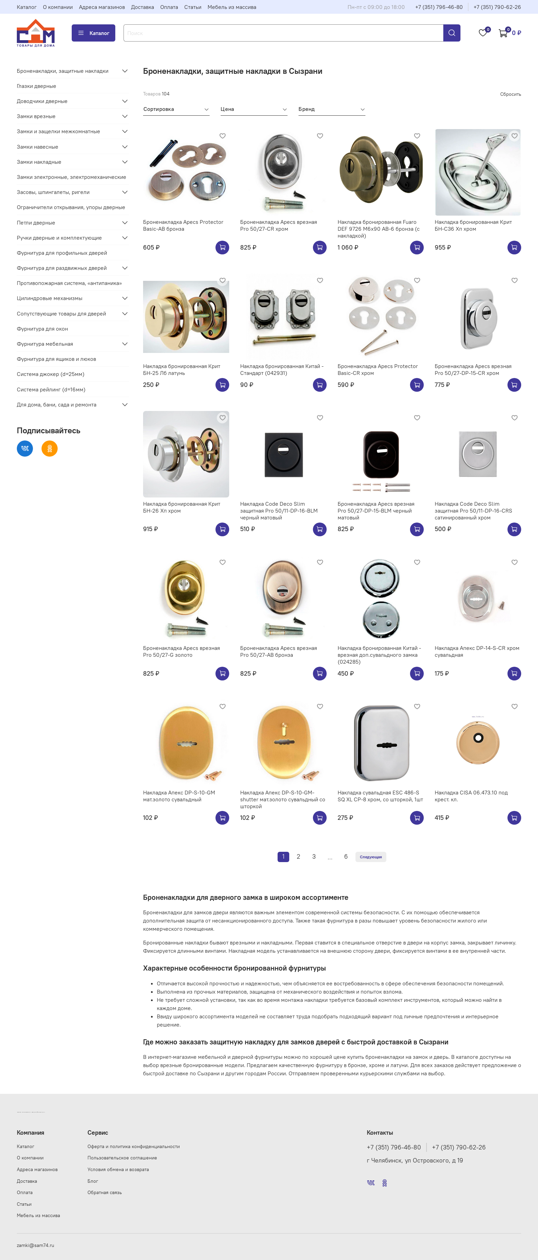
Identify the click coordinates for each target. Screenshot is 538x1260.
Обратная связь (104, 1192)
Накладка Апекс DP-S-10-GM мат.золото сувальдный (179, 796)
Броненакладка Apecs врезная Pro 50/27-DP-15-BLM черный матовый (376, 510)
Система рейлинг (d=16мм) (51, 389)
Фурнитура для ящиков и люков (56, 358)
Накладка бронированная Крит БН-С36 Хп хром (473, 225)
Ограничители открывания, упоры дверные (71, 207)
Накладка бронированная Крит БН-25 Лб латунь (181, 369)
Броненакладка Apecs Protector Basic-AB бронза (183, 225)
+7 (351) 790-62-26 (497, 6)
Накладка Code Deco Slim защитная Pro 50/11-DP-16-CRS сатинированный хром (473, 510)
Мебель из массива (232, 6)
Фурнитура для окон (42, 328)
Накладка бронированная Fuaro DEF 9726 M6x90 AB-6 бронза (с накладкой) (379, 228)
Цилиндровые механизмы (49, 298)
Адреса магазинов (102, 6)
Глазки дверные (36, 85)
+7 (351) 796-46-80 (439, 6)
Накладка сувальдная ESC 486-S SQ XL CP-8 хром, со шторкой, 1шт (380, 796)
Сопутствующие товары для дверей (61, 313)
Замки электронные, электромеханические (71, 176)
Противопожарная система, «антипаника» (69, 282)
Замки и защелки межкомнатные (58, 131)
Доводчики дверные (42, 101)
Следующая (371, 856)
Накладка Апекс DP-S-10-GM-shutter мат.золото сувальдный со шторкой (282, 799)
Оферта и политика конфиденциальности (133, 1146)
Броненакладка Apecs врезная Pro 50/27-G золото (181, 651)
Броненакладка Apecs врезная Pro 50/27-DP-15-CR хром (473, 369)
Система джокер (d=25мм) (50, 373)
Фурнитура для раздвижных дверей (62, 267)
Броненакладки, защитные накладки (62, 70)
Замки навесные (37, 146)
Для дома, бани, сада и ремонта (56, 404)
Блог (92, 1181)
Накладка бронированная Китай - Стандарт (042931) (282, 369)
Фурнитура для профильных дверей (62, 252)
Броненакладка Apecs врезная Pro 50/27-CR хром (278, 225)
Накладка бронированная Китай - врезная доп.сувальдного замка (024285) (379, 654)
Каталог (27, 6)
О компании (58, 6)
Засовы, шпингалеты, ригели (53, 191)
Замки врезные (36, 116)
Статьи (192, 6)
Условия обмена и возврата (118, 1169)
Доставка (142, 6)
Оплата (169, 6)
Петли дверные (36, 222)
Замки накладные (39, 161)
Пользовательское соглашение (122, 1158)
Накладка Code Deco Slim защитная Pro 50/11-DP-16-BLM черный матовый (279, 510)
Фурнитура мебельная (45, 343)
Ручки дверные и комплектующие (59, 237)
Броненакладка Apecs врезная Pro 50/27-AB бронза (278, 651)
